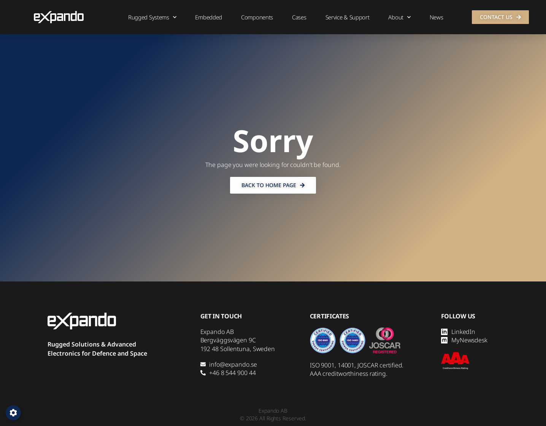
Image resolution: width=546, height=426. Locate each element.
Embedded (208, 17)
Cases (299, 17)
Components (257, 17)
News (436, 17)
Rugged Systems (152, 17)
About (399, 17)
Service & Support (347, 17)
